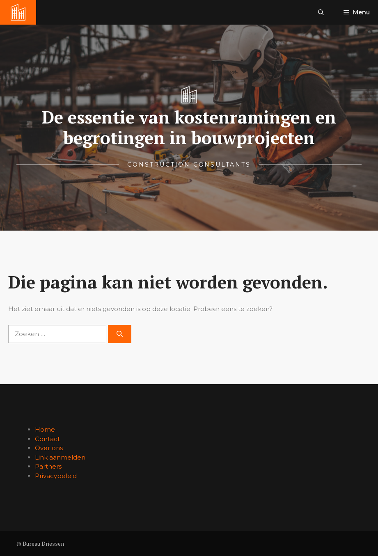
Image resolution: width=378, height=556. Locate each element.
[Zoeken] (119, 334)
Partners (48, 466)
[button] (321, 12)
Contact (47, 439)
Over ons (49, 448)
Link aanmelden (60, 457)
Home (45, 429)
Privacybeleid (56, 476)
